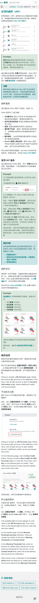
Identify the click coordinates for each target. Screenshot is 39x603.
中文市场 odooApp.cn (26, 583)
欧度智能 (13, 7)
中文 (34, 7)
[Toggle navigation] (1, 6)
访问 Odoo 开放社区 (28, 588)
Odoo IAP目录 (15, 285)
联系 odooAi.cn (8, 583)
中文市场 (20, 7)
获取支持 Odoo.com (10, 588)
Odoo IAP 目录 (19, 21)
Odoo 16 (27, 7)
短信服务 (6, 296)
